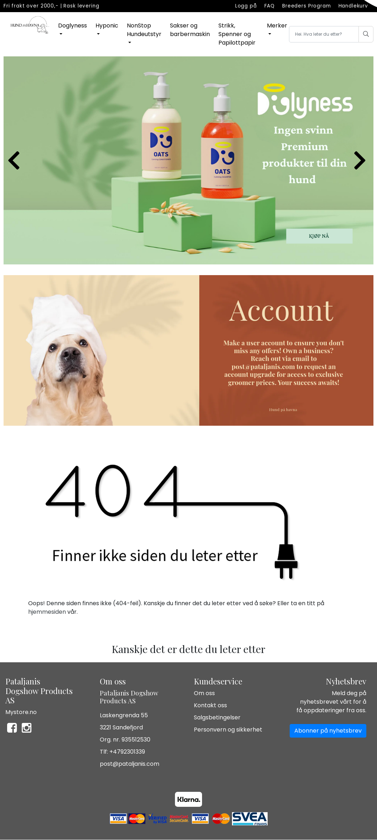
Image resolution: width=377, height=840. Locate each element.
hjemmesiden (47, 612)
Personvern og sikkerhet (228, 729)
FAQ (269, 5)
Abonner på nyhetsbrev (328, 731)
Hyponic (106, 25)
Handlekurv (353, 5)
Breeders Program (306, 5)
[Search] (324, 34)
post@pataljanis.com (129, 764)
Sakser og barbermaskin (190, 29)
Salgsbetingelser (217, 717)
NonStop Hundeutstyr (144, 29)
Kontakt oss (210, 705)
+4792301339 (127, 752)
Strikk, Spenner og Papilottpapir (236, 34)
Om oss (204, 693)
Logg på (246, 5)
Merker (277, 25)
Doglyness (72, 25)
